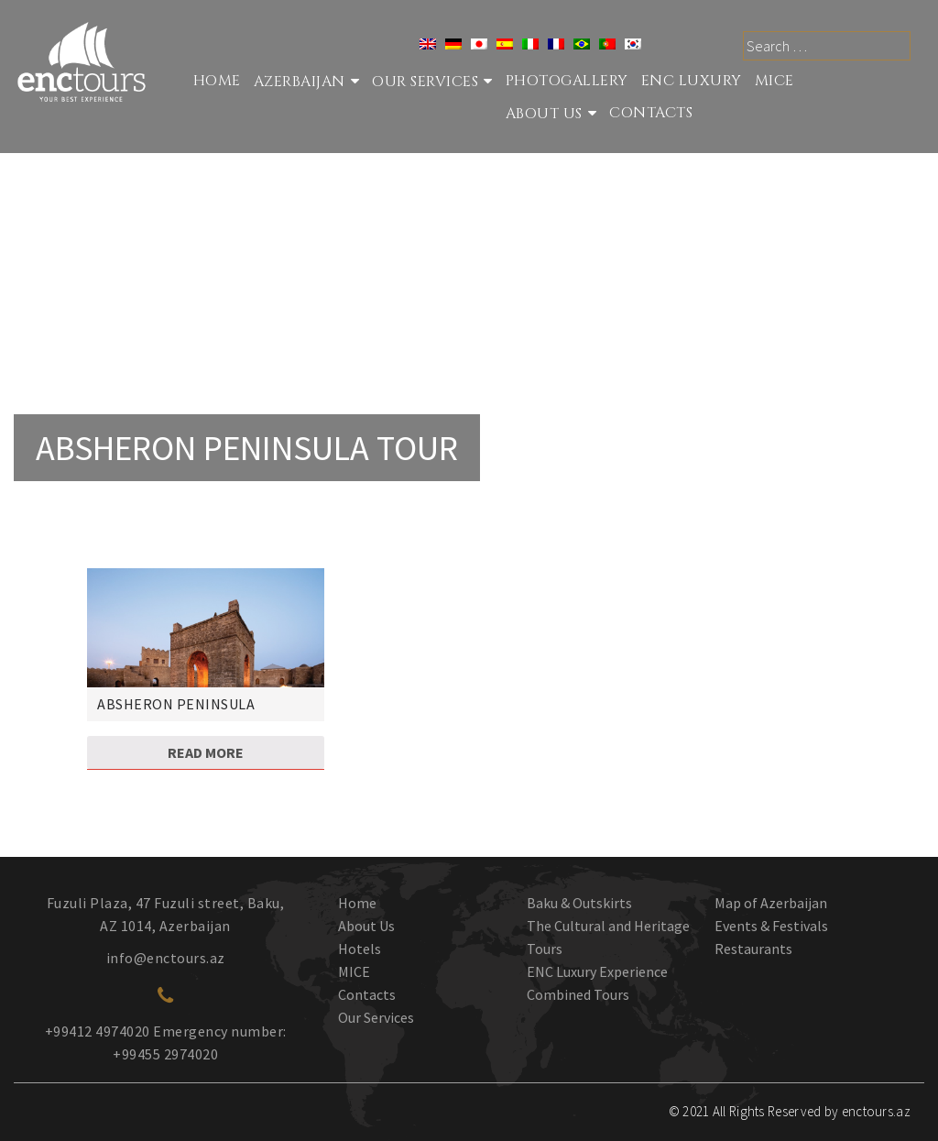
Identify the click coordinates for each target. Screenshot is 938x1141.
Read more (206, 752)
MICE (774, 81)
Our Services (376, 1017)
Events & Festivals (771, 925)
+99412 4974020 (97, 1031)
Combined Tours (578, 994)
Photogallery (567, 81)
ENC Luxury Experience (597, 971)
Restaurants (753, 948)
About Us (544, 114)
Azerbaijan (299, 81)
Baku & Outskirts (579, 903)
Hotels (359, 948)
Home (217, 81)
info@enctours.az (165, 958)
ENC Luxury (691, 81)
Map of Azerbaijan (770, 903)
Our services (425, 81)
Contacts (651, 113)
